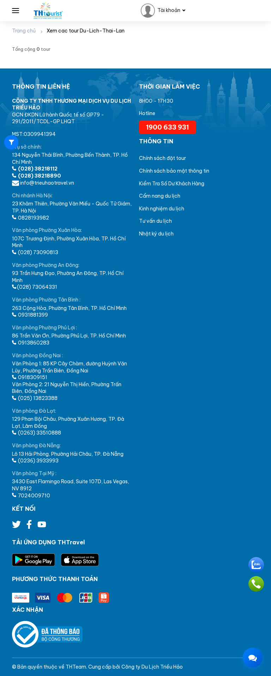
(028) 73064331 (34, 287)
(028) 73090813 (35, 252)
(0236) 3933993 (35, 460)
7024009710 (31, 495)
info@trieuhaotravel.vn (43, 183)
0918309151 (29, 377)
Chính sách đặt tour (162, 158)
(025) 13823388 (35, 398)
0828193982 (30, 218)
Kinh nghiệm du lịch (161, 208)
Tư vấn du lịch (155, 221)
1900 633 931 (167, 127)
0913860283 (30, 343)
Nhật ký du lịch (156, 234)
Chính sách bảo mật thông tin (174, 171)
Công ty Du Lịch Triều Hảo (152, 667)
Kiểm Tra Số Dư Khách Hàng (171, 183)
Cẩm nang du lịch (159, 196)
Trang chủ (24, 31)
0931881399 (30, 315)
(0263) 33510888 (36, 433)
